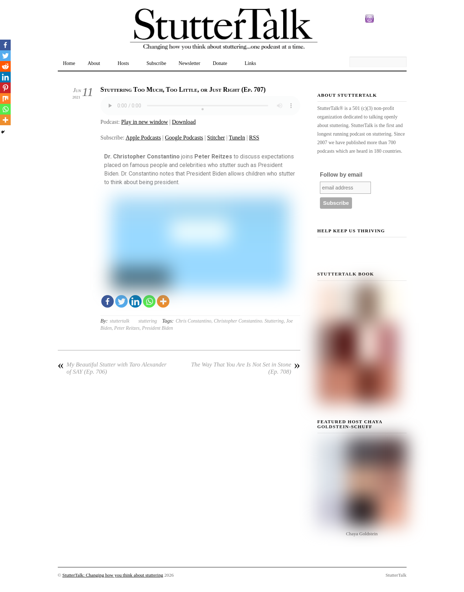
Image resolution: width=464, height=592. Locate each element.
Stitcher (216, 138)
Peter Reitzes (126, 328)
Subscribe (156, 63)
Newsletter (189, 63)
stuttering (147, 321)
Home (69, 63)
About (94, 63)
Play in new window (144, 122)
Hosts (123, 63)
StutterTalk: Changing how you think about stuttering (112, 575)
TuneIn (237, 138)
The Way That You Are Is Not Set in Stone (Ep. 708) (245, 368)
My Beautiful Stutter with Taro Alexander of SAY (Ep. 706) (112, 368)
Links (250, 63)
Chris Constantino (193, 321)
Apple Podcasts (143, 138)
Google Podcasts (184, 138)
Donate (220, 63)
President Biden (157, 328)
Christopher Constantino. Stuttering (249, 321)
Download (184, 122)
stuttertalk (119, 321)
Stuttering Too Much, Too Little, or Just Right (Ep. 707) (183, 89)
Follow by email (341, 175)
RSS (254, 138)
